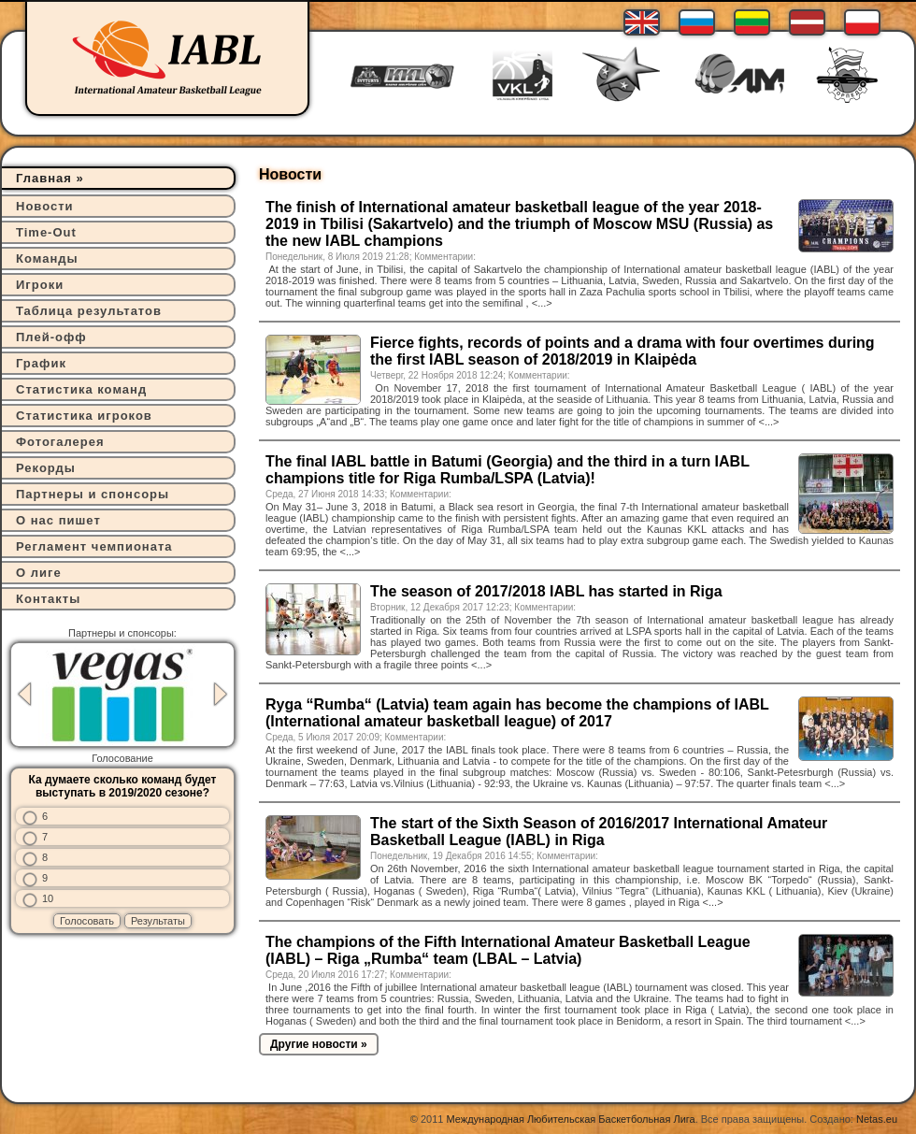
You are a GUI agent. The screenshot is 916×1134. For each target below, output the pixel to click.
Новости (45, 206)
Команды (47, 258)
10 (47, 898)
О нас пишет (58, 520)
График (41, 363)
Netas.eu (876, 1119)
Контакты (48, 599)
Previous (24, 694)
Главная (44, 178)
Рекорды (46, 468)
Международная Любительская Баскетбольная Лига (571, 1119)
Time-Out (46, 232)
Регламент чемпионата (94, 546)
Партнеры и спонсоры (92, 494)
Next (221, 694)
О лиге (39, 573)
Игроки (40, 285)
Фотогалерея (60, 442)
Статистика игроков (84, 416)
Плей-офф (51, 337)
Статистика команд (81, 389)
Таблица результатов (89, 311)
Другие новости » (318, 1044)
